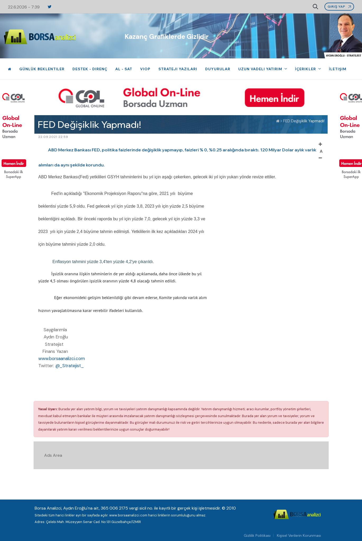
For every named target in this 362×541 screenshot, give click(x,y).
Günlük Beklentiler (42, 69)
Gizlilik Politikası (257, 535)
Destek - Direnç (89, 69)
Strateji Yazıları (177, 69)
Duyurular (217, 69)
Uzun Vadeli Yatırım (260, 69)
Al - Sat (123, 69)
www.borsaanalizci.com (61, 358)
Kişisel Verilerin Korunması (299, 535)
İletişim (337, 69)
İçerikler (306, 69)
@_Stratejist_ (69, 366)
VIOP (145, 69)
